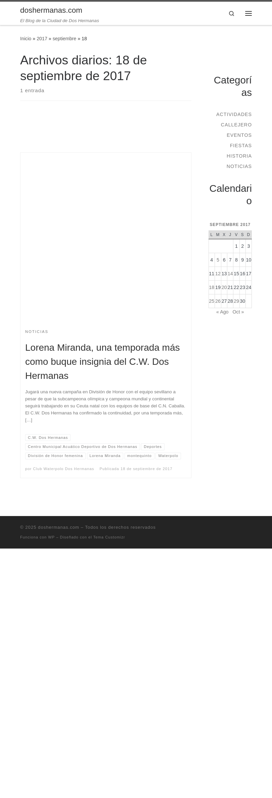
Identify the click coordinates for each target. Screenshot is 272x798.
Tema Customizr (109, 537)
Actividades (234, 114)
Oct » (238, 312)
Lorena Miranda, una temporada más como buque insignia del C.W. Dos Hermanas (102, 361)
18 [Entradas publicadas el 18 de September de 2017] (211, 287)
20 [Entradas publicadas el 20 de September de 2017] (224, 287)
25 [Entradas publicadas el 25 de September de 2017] (211, 301)
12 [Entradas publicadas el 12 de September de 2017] (218, 273)
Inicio (25, 38)
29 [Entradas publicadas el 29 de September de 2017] (236, 301)
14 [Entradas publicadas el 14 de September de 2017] (230, 273)
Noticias (239, 166)
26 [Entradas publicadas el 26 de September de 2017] (218, 301)
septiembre (65, 38)
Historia (239, 156)
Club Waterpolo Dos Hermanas (63, 469)
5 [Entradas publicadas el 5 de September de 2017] (218, 260)
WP (51, 537)
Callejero (236, 124)
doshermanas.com (58, 527)
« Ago (222, 312)
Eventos (239, 135)
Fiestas (241, 145)
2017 (42, 38)
